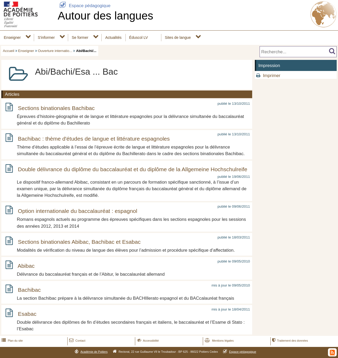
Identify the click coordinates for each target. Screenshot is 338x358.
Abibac (26, 266)
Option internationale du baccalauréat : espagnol (77, 211)
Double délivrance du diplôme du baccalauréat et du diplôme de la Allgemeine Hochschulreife (132, 169)
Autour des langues (105, 15)
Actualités (113, 37)
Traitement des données (289, 340)
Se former (80, 37)
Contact (76, 340)
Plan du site (12, 340)
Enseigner (12, 37)
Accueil (8, 51)
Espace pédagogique (84, 5)
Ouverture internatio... (55, 51)
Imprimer (271, 75)
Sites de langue (178, 37)
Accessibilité (147, 340)
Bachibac (29, 290)
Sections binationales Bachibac (56, 108)
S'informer (46, 37)
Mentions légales (219, 340)
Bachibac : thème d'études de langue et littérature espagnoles (94, 139)
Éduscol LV (138, 37)
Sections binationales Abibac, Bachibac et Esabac (79, 242)
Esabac (27, 314)
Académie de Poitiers (93, 351)
